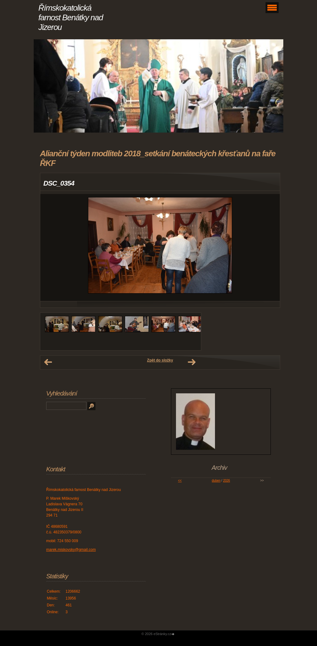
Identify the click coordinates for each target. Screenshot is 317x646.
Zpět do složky (160, 360)
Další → (191, 362)
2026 (226, 480)
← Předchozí (48, 362)
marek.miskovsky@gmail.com (71, 549)
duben (216, 480)
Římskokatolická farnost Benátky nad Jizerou (70, 17)
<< (180, 480)
